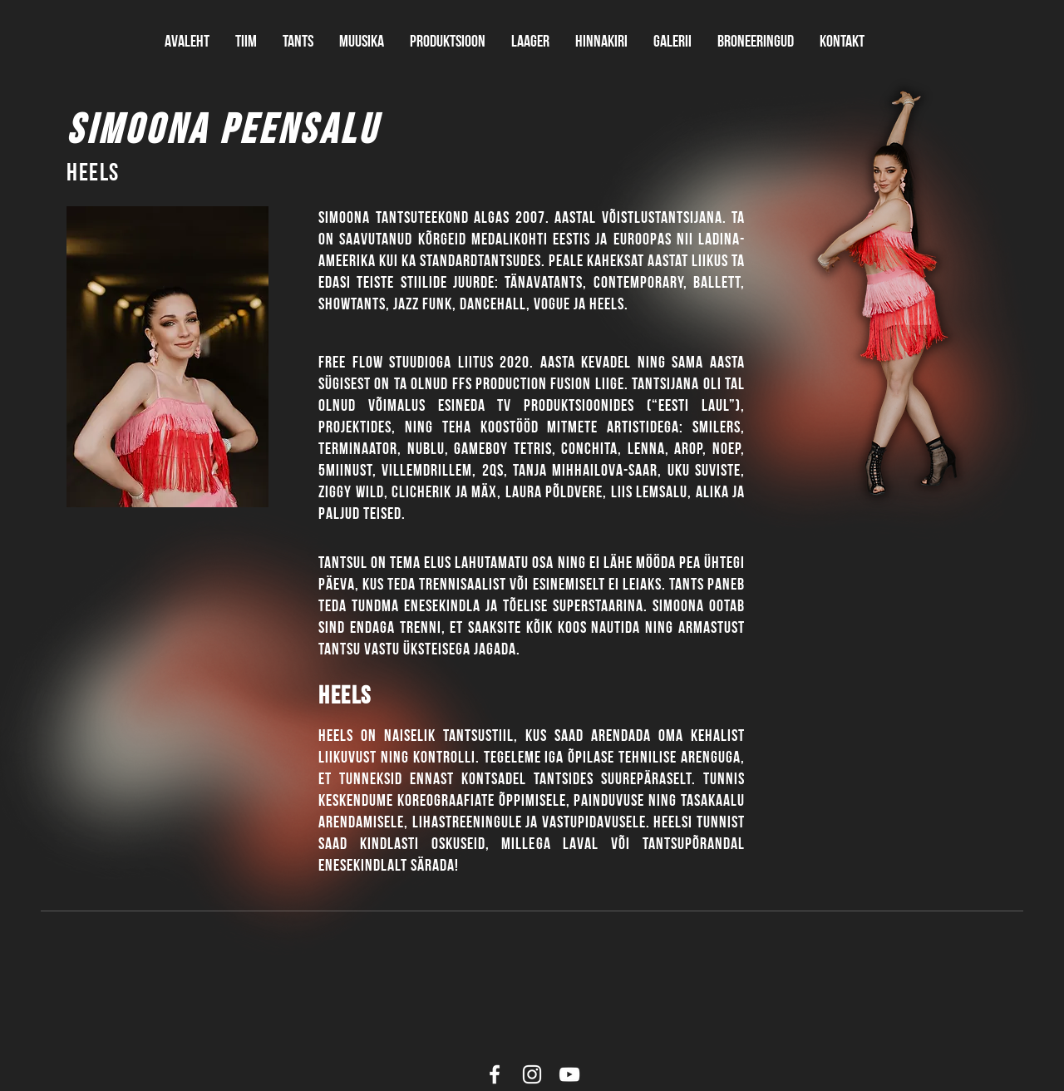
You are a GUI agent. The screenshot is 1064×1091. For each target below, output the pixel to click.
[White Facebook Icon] (494, 1074)
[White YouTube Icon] (569, 1074)
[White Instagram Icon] (532, 1074)
